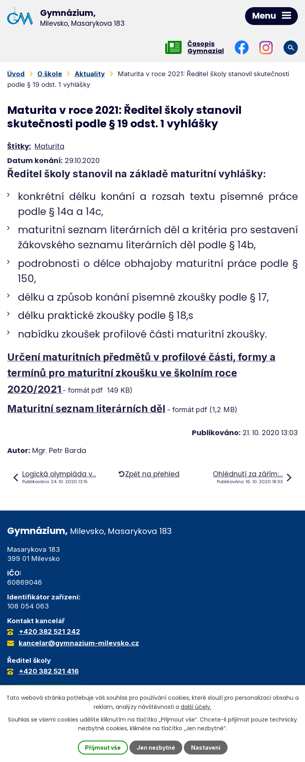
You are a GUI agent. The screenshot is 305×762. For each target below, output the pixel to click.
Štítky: (19, 146)
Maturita (49, 146)
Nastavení (205, 747)
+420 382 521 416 (49, 671)
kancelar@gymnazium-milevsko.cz (79, 643)
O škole (49, 74)
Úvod (16, 74)
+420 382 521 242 (49, 631)
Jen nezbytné (156, 747)
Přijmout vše (103, 747)
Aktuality (90, 74)
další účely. (196, 706)
